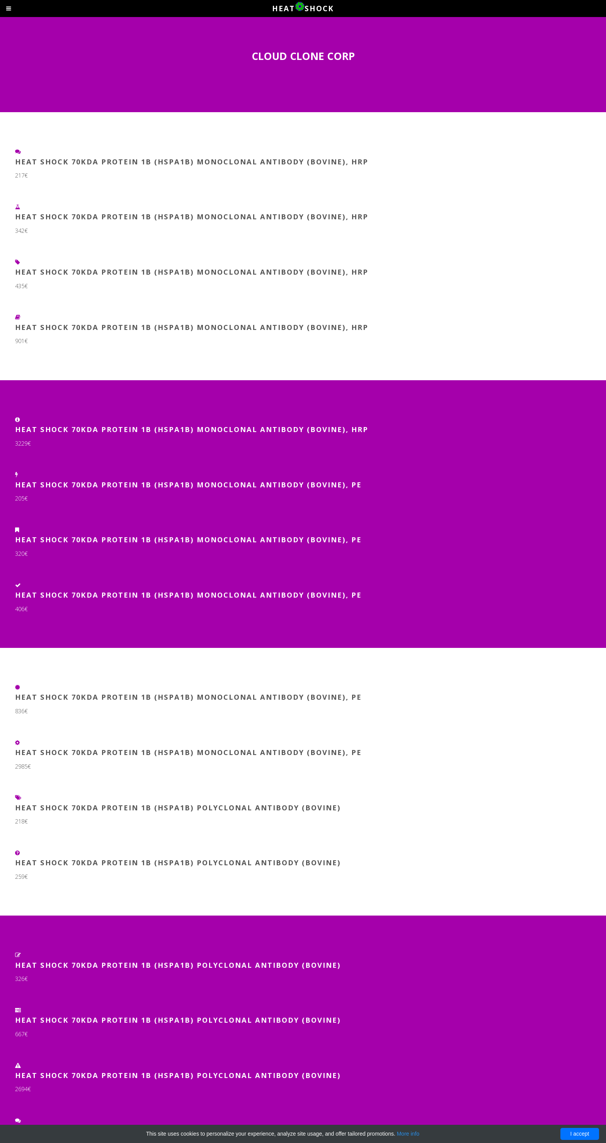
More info (408, 1134)
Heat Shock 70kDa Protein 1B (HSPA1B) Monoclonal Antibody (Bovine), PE (188, 484)
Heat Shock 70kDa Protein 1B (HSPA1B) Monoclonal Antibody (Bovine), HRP (191, 161)
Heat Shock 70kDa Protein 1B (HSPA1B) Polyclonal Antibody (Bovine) (178, 807)
